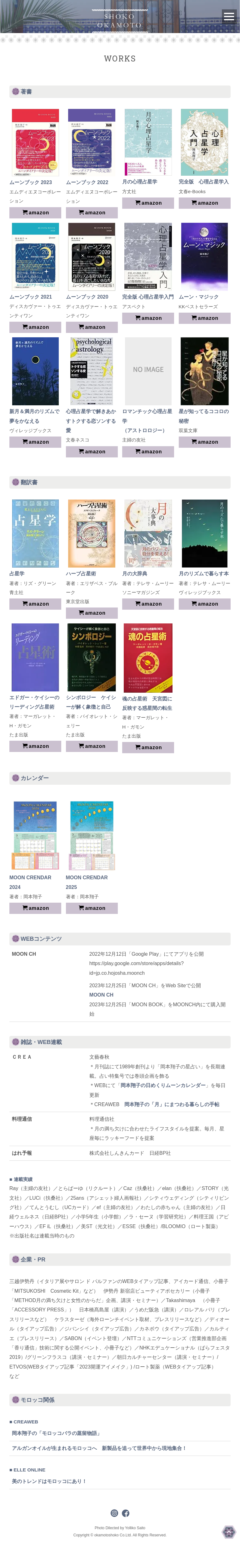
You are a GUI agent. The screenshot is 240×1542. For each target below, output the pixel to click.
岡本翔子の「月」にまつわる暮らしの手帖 (171, 1104)
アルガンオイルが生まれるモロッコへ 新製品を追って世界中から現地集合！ (99, 1448)
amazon (35, 212)
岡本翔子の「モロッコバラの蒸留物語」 (57, 1433)
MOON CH (101, 995)
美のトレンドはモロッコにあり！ (49, 1481)
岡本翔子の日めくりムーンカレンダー (163, 1085)
